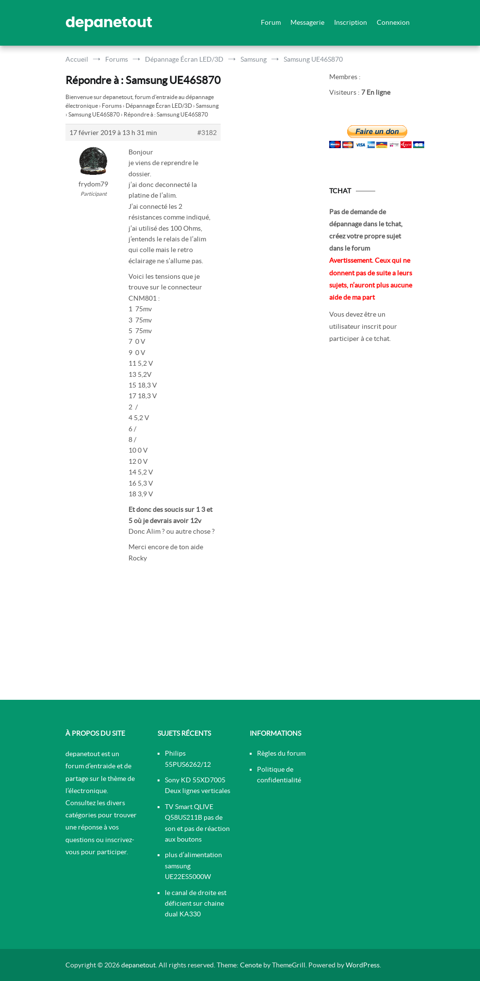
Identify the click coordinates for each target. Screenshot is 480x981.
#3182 (207, 132)
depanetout (108, 23)
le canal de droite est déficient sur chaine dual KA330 (195, 903)
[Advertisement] (372, 525)
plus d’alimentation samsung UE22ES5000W (193, 865)
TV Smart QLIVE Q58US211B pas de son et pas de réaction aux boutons (197, 823)
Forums (112, 105)
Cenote (251, 965)
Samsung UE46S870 (94, 114)
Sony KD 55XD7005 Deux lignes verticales (197, 785)
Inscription (350, 22)
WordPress (363, 965)
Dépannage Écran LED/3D (159, 105)
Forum (271, 22)
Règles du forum (281, 753)
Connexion (393, 22)
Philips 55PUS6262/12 (188, 758)
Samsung (207, 105)
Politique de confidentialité (279, 774)
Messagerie (307, 22)
